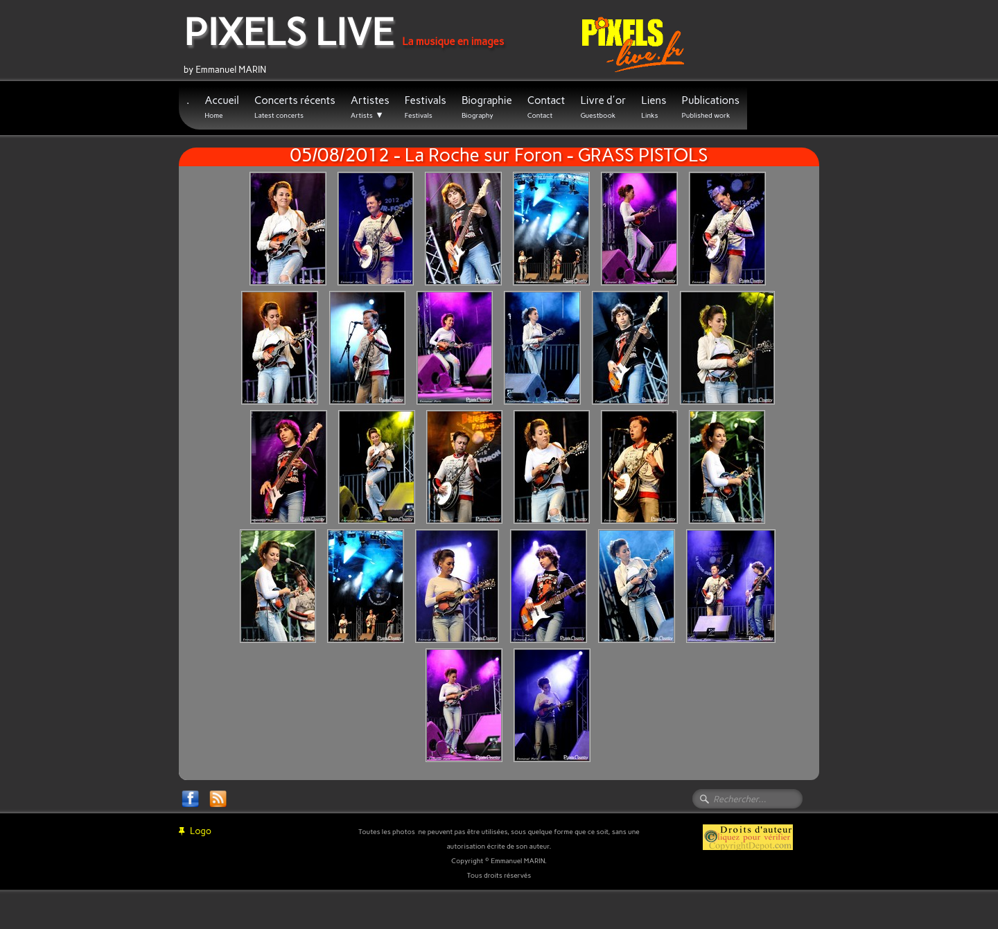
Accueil (221, 107)
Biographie (487, 107)
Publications (710, 107)
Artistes (370, 107)
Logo (195, 831)
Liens (653, 107)
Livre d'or (603, 107)
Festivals (425, 107)
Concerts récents (294, 107)
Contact (546, 107)
